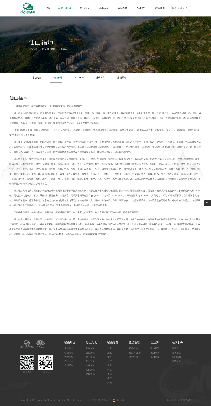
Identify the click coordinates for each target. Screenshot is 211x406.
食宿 (109, 370)
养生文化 (90, 348)
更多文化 (90, 374)
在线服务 (160, 11)
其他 (109, 382)
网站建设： (172, 400)
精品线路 (133, 348)
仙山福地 (62, 49)
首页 (49, 8)
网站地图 (121, 400)
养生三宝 (100, 77)
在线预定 (176, 352)
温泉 (109, 352)
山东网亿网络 (184, 400)
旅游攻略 (122, 11)
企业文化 (90, 365)
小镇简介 (36, 77)
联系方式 (176, 348)
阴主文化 (90, 357)
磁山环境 (64, 11)
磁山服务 (103, 11)
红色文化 (90, 370)
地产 (109, 361)
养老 (109, 348)
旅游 (109, 357)
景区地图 (176, 357)
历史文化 (90, 352)
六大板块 (79, 77)
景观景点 (121, 77)
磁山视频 (154, 357)
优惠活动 (133, 357)
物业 (109, 365)
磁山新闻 (154, 348)
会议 (109, 378)
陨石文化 (90, 361)
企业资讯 (141, 11)
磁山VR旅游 (135, 352)
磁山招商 (154, 352)
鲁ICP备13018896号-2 (99, 400)
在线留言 (176, 361)
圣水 (109, 374)
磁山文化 (84, 11)
